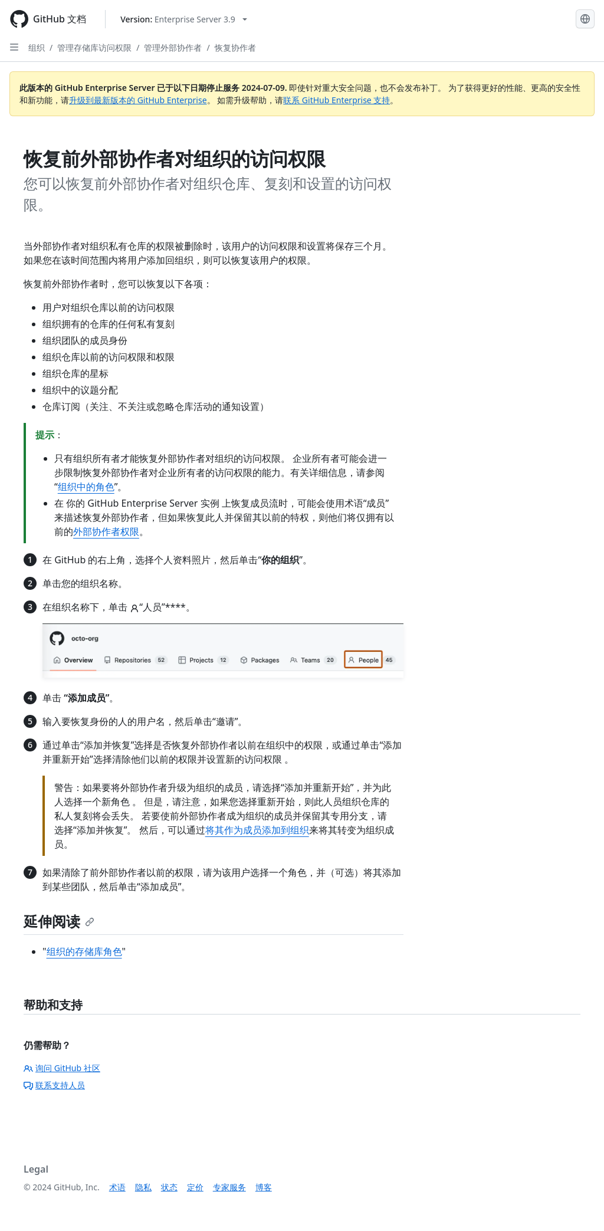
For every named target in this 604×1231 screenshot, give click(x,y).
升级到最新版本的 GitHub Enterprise (138, 100)
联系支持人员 (54, 1085)
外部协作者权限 (106, 531)
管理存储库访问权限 (94, 47)
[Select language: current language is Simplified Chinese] (585, 18)
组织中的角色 (86, 486)
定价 (195, 1187)
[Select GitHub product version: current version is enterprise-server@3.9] (183, 19)
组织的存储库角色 (84, 951)
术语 (117, 1187)
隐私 (143, 1187)
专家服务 (229, 1187)
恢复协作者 (235, 47)
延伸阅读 (59, 921)
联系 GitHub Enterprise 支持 (336, 100)
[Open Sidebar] (14, 47)
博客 (263, 1187)
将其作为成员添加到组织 (257, 829)
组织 (36, 47)
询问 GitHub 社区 (62, 1068)
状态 (169, 1187)
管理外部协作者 (173, 47)
